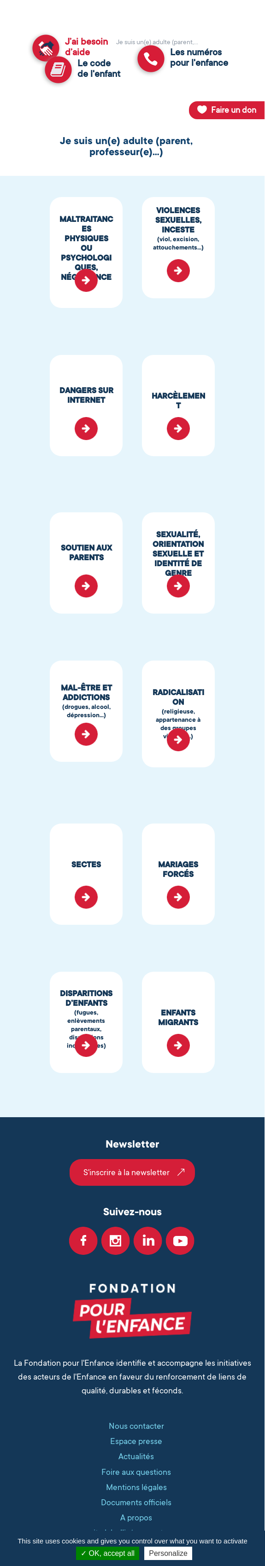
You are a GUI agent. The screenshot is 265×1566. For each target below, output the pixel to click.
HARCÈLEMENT (178, 401)
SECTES (86, 864)
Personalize (168, 1553)
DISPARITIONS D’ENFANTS (86, 1019)
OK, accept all (108, 1553)
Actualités (136, 1456)
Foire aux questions (136, 1472)
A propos (136, 1517)
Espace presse (136, 1441)
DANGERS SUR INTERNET (86, 395)
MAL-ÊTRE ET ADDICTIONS (86, 701)
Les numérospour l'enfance (199, 57)
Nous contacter (136, 1426)
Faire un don (233, 110)
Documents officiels (136, 1502)
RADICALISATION (178, 714)
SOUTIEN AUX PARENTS (86, 553)
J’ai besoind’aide (86, 47)
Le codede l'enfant (98, 68)
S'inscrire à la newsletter (126, 1172)
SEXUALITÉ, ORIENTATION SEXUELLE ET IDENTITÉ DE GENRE (178, 554)
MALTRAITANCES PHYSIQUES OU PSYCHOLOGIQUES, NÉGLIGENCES (86, 253)
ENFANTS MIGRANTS (178, 1018)
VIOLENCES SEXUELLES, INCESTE (178, 229)
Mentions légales (136, 1487)
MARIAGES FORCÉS (178, 869)
